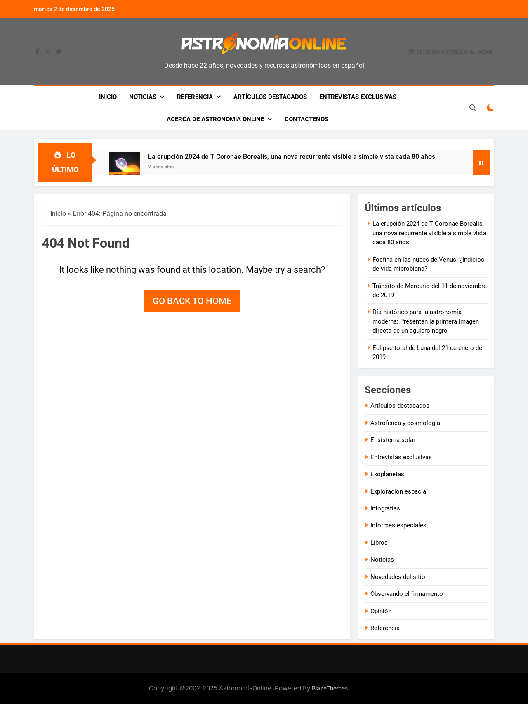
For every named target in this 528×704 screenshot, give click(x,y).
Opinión (380, 611)
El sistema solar (392, 440)
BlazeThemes (330, 688)
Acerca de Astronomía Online (215, 119)
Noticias (142, 97)
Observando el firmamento (406, 594)
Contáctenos (306, 119)
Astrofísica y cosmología (405, 423)
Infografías (385, 508)
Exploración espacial (399, 491)
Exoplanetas (387, 474)
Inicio (108, 97)
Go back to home (192, 301)
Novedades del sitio (397, 577)
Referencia (195, 97)
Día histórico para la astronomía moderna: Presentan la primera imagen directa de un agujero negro (425, 321)
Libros (379, 542)
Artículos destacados (270, 97)
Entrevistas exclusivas (357, 97)
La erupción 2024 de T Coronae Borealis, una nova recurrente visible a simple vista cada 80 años (291, 157)
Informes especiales (398, 525)
